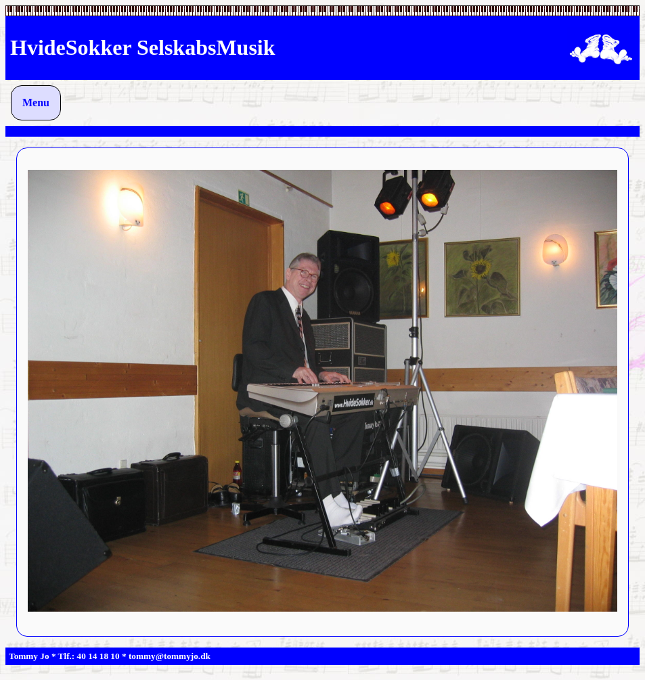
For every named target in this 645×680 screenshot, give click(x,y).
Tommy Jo (29, 656)
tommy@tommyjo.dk (169, 656)
